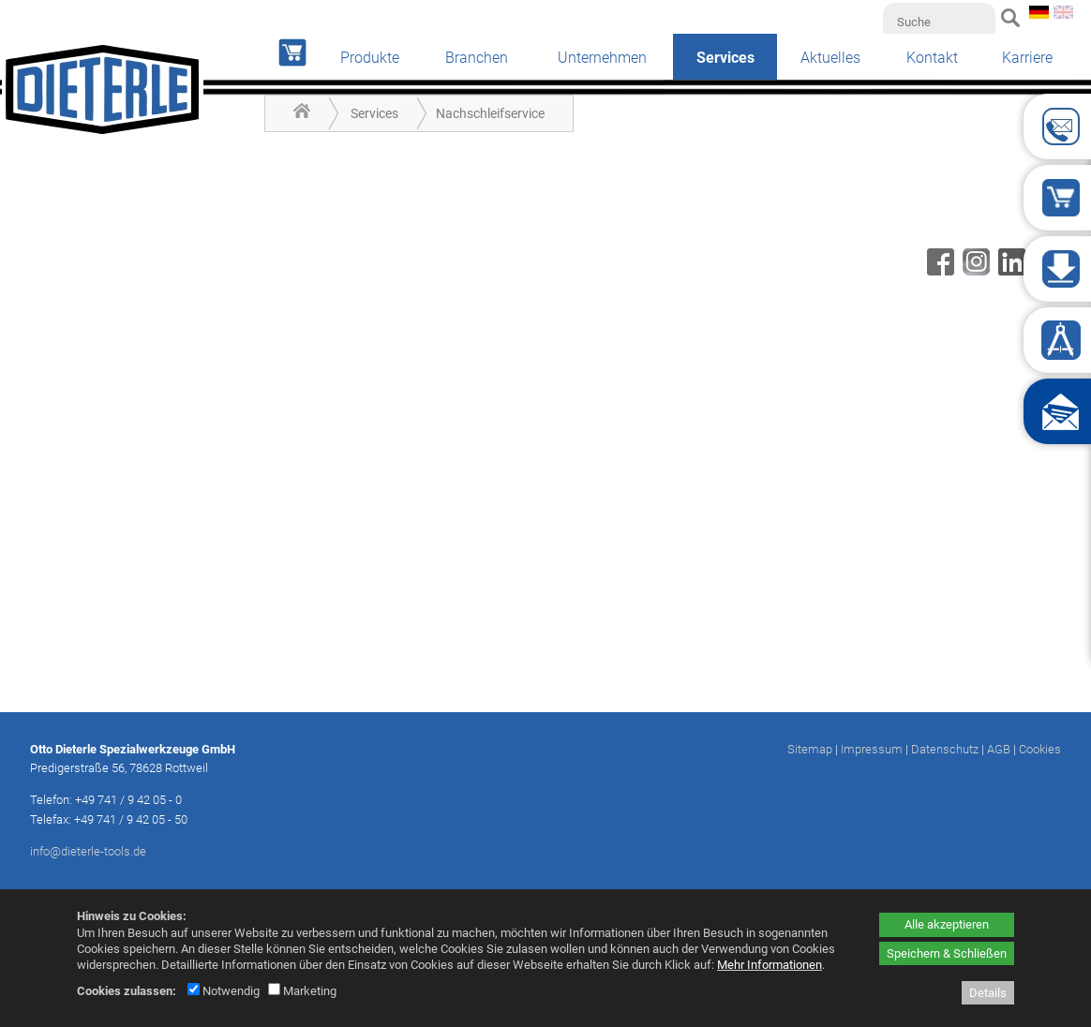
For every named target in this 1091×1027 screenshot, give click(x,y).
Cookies (1040, 749)
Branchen (476, 58)
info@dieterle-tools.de (88, 851)
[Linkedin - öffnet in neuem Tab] (1009, 270)
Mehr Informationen (769, 965)
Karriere (1027, 58)
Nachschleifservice (490, 113)
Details (988, 993)
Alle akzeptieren (946, 924)
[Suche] (939, 21)
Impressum (872, 749)
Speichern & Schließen (947, 953)
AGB (998, 749)
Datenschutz (945, 749)
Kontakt (932, 58)
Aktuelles (830, 58)
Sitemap (809, 749)
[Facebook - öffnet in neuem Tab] (938, 270)
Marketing (302, 991)
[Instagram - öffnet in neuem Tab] (974, 270)
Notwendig (223, 991)
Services (374, 113)
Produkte (369, 58)
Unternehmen (602, 58)
